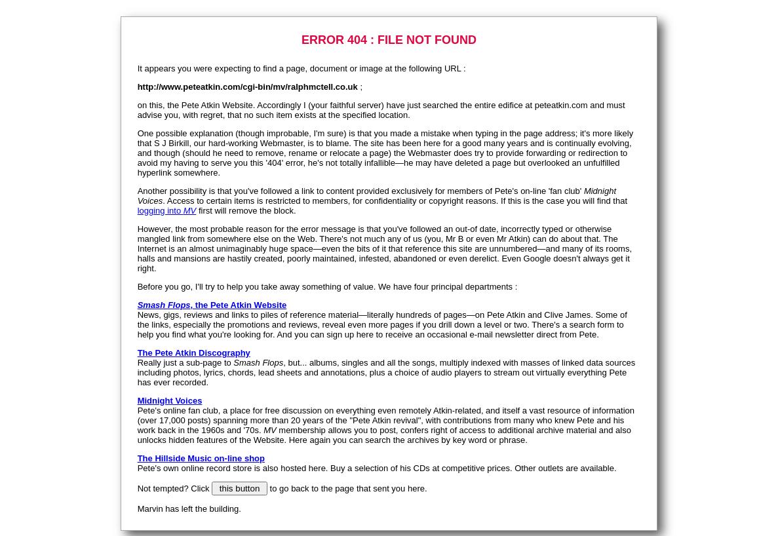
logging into (167, 211)
